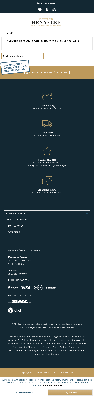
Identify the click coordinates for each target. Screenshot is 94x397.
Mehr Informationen (53, 385)
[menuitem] (40, 10)
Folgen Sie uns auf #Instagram (47, 72)
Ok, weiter (70, 392)
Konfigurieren (24, 392)
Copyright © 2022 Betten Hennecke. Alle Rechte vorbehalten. (47, 372)
